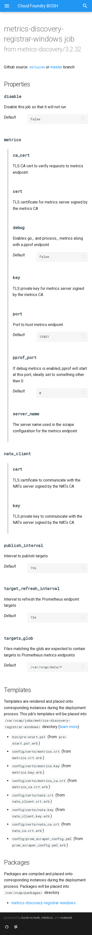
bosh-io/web (31, 917)
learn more (69, 726)
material (66, 917)
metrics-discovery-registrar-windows (43, 903)
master (56, 67)
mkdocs (47, 917)
